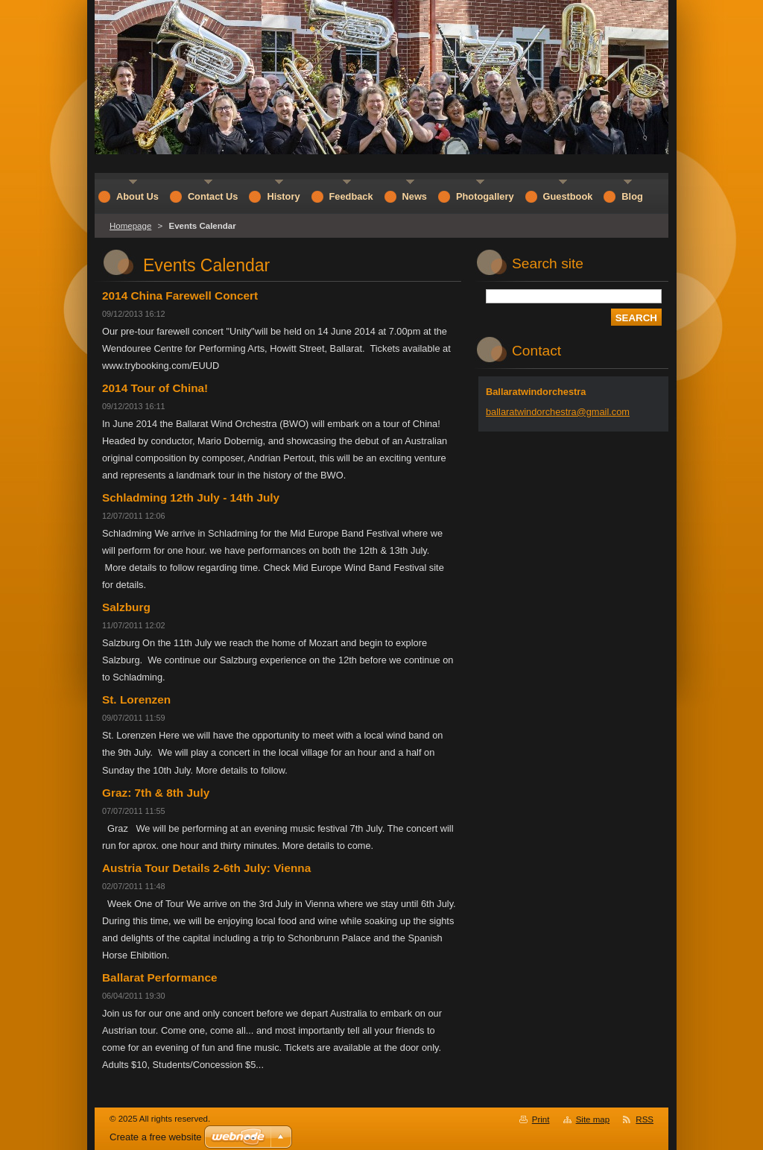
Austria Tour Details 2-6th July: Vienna (206, 868)
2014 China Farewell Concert (180, 295)
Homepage (130, 225)
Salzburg (126, 607)
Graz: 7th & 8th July (155, 792)
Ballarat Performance (160, 977)
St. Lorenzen (136, 699)
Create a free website (156, 1137)
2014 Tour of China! (155, 388)
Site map (593, 1119)
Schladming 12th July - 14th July (190, 497)
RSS (644, 1119)
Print (541, 1119)
